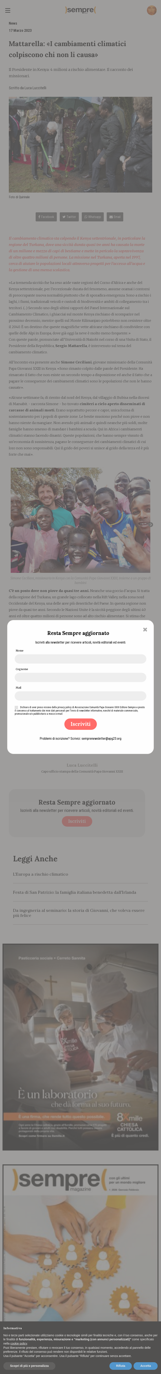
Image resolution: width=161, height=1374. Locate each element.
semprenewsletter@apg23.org (101, 739)
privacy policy (64, 707)
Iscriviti (81, 724)
